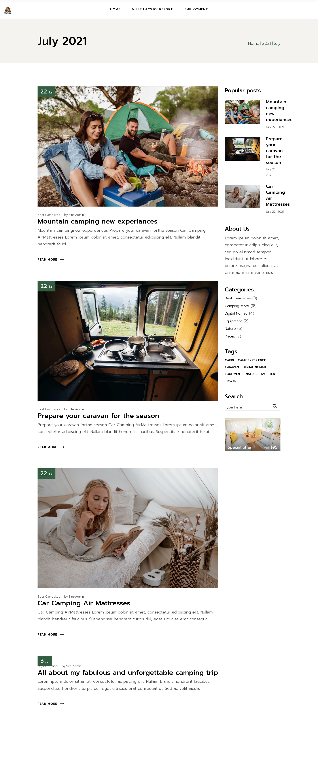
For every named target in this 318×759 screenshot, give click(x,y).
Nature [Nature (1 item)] (251, 374)
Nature (230, 328)
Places (230, 336)
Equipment (233, 321)
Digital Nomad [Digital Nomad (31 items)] (254, 367)
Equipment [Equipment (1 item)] (233, 374)
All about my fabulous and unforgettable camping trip (128, 673)
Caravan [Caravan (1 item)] (232, 367)
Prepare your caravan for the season (98, 416)
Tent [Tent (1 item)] (273, 374)
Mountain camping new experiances (97, 221)
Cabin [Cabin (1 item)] (229, 360)
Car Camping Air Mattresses (84, 603)
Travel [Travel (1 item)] (230, 381)
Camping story (237, 306)
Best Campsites (49, 215)
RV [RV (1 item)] (263, 374)
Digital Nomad (48, 666)
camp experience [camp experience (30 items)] (252, 360)
